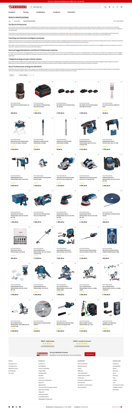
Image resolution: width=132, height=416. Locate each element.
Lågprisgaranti (42, 385)
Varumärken (71, 12)
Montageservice (13, 364)
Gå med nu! (90, 354)
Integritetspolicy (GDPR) (84, 375)
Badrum (115, 368)
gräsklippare (45, 69)
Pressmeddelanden (83, 364)
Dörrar (114, 373)
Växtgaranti (41, 392)
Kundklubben (40, 12)
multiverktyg (30, 45)
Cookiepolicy (81, 378)
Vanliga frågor (41, 371)
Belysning (115, 371)
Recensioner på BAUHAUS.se (85, 380)
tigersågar (90, 40)
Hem (10, 21)
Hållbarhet (80, 371)
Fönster (115, 380)
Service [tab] (10, 361)
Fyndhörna (56, 12)
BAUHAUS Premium (13, 368)
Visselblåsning (42, 366)
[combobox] (65, 7)
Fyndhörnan (116, 364)
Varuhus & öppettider (43, 368)
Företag (25, 12)
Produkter (12, 12)
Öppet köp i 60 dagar (43, 389)
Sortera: (25, 75)
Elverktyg (115, 375)
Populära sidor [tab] (117, 361)
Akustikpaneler (116, 366)
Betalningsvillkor (42, 373)
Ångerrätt (40, 382)
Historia (80, 368)
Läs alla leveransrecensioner (82, 346)
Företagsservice (13, 366)
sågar (70, 34)
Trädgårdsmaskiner (118, 387)
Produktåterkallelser (43, 396)
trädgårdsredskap (77, 34)
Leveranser (41, 378)
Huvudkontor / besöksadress (85, 385)
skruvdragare (84, 40)
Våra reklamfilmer (82, 387)
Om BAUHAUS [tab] (81, 361)
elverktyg (27, 40)
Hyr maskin (11, 373)
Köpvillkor (41, 375)
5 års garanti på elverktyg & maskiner (47, 387)
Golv (114, 382)
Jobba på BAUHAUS (82, 373)
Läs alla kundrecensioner (47, 346)
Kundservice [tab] (41, 361)
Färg (114, 378)
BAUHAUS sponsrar (82, 366)
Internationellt (81, 382)
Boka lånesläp (12, 371)
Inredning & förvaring (118, 385)
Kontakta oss (41, 364)
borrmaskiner (66, 34)
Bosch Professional (12, 27)
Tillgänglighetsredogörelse (45, 399)
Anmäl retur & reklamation (45, 380)
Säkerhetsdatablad (43, 394)
